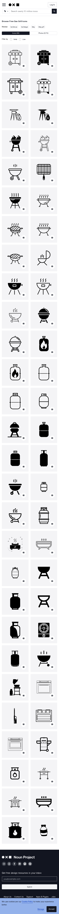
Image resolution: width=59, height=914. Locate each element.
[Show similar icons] (23, 65)
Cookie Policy (27, 901)
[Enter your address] (29, 878)
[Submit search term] (54, 11)
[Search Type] (5, 11)
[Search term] (31, 11)
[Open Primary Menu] (4, 5)
